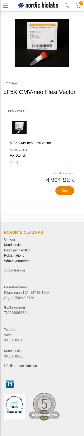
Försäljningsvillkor (17, 250)
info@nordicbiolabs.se (20, 366)
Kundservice (13, 245)
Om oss (9, 239)
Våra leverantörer (17, 261)
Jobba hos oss (14, 270)
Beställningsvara (63, 173)
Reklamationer (14, 255)
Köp (65, 190)
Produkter (17, 110)
